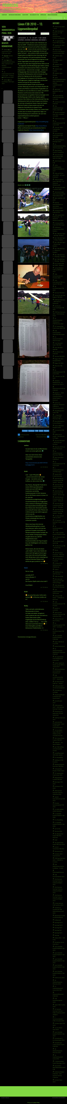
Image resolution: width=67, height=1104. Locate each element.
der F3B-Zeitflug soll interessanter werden (58, 748)
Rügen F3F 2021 (59, 363)
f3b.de (56, 550)
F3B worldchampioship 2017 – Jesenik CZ (58, 677)
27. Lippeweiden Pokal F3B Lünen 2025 (7, 51)
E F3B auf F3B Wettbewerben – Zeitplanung (57, 565)
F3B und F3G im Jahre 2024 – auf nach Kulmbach (59, 175)
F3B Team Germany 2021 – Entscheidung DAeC (59, 313)
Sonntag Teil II (58, 927)
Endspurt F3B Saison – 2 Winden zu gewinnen (58, 597)
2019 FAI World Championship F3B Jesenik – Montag (58, 511)
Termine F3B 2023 (60, 292)
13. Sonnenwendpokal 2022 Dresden (58, 338)
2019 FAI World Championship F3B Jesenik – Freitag (58, 486)
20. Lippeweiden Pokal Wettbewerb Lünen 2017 (58, 658)
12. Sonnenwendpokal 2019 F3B (58, 528)
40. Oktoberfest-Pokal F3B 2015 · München (58, 835)
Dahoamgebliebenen (58, 872)
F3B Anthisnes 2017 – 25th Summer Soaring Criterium (58, 707)
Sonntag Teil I (58, 930)
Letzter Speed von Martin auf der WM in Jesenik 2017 (58, 664)
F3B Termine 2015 (60, 977)
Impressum (43, 15)
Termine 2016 (58, 831)
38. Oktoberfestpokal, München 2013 (57, 1050)
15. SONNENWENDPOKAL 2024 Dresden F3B (59, 146)
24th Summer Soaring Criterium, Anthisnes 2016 (58, 792)
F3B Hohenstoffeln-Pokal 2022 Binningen (59, 332)
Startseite (4, 15)
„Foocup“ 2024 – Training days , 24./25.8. (58, 129)
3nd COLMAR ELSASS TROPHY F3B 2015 (58, 948)
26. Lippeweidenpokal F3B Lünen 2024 (59, 123)
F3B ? (56, 840)
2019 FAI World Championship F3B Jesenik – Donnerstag (58, 492)
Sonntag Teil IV (59, 922)
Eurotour (31, 431)
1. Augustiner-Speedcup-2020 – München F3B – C (57, 416)
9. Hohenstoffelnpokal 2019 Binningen (58, 469)
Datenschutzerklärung (15, 15)
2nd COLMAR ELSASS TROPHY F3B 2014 (58, 1034)
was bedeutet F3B (34, 15)
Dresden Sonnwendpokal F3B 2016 (58, 804)
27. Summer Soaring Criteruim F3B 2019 (59, 522)
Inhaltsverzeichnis (52, 15)
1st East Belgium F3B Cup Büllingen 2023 (58, 269)
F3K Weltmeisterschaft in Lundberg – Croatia (58, 866)
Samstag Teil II (58, 933)
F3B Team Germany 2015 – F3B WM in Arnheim (59, 860)
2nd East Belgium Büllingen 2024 (8, 81)
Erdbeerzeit (58, 920)
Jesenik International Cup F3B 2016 (59, 798)
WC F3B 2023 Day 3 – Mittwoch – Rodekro (59, 250)
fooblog (10, 5)
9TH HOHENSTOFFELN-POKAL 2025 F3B (58, 108)
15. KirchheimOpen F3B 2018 (58, 631)
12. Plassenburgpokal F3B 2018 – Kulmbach (59, 625)
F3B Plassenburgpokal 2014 (57, 1000)
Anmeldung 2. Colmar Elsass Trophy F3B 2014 (58, 1044)
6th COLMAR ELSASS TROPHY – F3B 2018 (58, 637)
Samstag (57, 935)
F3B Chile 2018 (59, 576)
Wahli (26, 568)
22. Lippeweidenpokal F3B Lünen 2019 (59, 463)
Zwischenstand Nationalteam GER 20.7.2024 (58, 135)
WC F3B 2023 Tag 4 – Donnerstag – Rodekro (59, 244)
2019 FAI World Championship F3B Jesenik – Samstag (58, 480)
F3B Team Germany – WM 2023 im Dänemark (59, 301)
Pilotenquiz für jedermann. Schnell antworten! (58, 713)
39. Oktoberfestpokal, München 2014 (57, 982)
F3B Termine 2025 (9, 77)
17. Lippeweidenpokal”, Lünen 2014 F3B (58, 988)
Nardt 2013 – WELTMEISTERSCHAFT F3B (59, 1067)
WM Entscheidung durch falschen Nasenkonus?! (59, 671)
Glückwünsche (59, 851)
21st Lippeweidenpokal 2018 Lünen (58, 591)
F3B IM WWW (25, 15)
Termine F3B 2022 (60, 356)
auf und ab (57, 828)
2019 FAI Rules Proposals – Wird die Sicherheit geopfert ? (58, 554)
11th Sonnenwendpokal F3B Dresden (59, 603)
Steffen (33, 33)
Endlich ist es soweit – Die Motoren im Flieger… (58, 436)
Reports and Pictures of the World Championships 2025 (58, 51)
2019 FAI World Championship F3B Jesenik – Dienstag (58, 505)
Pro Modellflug (59, 757)
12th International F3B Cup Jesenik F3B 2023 (59, 282)
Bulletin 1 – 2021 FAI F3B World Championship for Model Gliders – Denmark (58, 396)
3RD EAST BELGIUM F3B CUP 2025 (58, 91)
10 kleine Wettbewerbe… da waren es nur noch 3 (58, 382)
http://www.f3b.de (41, 126)
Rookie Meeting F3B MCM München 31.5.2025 (58, 97)
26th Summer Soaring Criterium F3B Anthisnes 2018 (59, 614)
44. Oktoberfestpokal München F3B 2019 (58, 453)
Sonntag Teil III (58, 925)
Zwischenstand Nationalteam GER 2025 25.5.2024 (58, 156)
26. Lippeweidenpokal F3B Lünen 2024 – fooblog (8, 73)
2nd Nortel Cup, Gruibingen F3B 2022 (58, 307)
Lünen (41, 431)
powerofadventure (60, 646)
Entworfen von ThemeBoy (59, 1097)
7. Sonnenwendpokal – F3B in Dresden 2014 (58, 1019)
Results (46, 431)
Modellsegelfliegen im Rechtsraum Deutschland (59, 696)
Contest (24, 431)
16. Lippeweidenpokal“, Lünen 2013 (58, 1056)
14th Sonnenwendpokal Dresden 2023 (58, 276)
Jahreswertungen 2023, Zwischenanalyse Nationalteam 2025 (59, 193)
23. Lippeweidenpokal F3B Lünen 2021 (59, 371)
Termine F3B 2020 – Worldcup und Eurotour (59, 442)
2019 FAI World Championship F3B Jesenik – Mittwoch (58, 499)
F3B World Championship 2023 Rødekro (58, 229)
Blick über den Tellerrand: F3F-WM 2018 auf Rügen (58, 580)
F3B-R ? (57, 569)
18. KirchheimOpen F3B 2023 (58, 288)
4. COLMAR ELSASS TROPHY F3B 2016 (58, 815)
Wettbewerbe (45, 33)
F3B (36, 431)
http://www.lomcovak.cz (36, 130)
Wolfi (5, 60)
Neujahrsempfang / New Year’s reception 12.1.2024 (59, 114)
